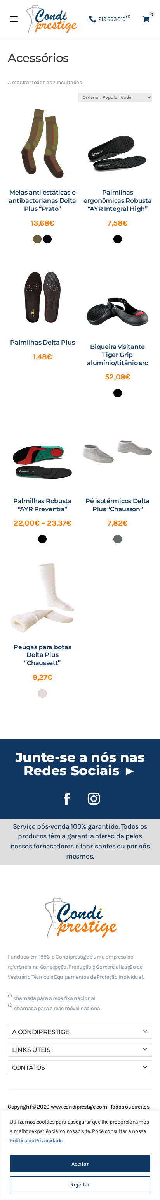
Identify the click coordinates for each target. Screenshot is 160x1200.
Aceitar (80, 1163)
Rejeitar (80, 1184)
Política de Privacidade (36, 1140)
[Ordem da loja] (115, 97)
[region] (80, 1155)
